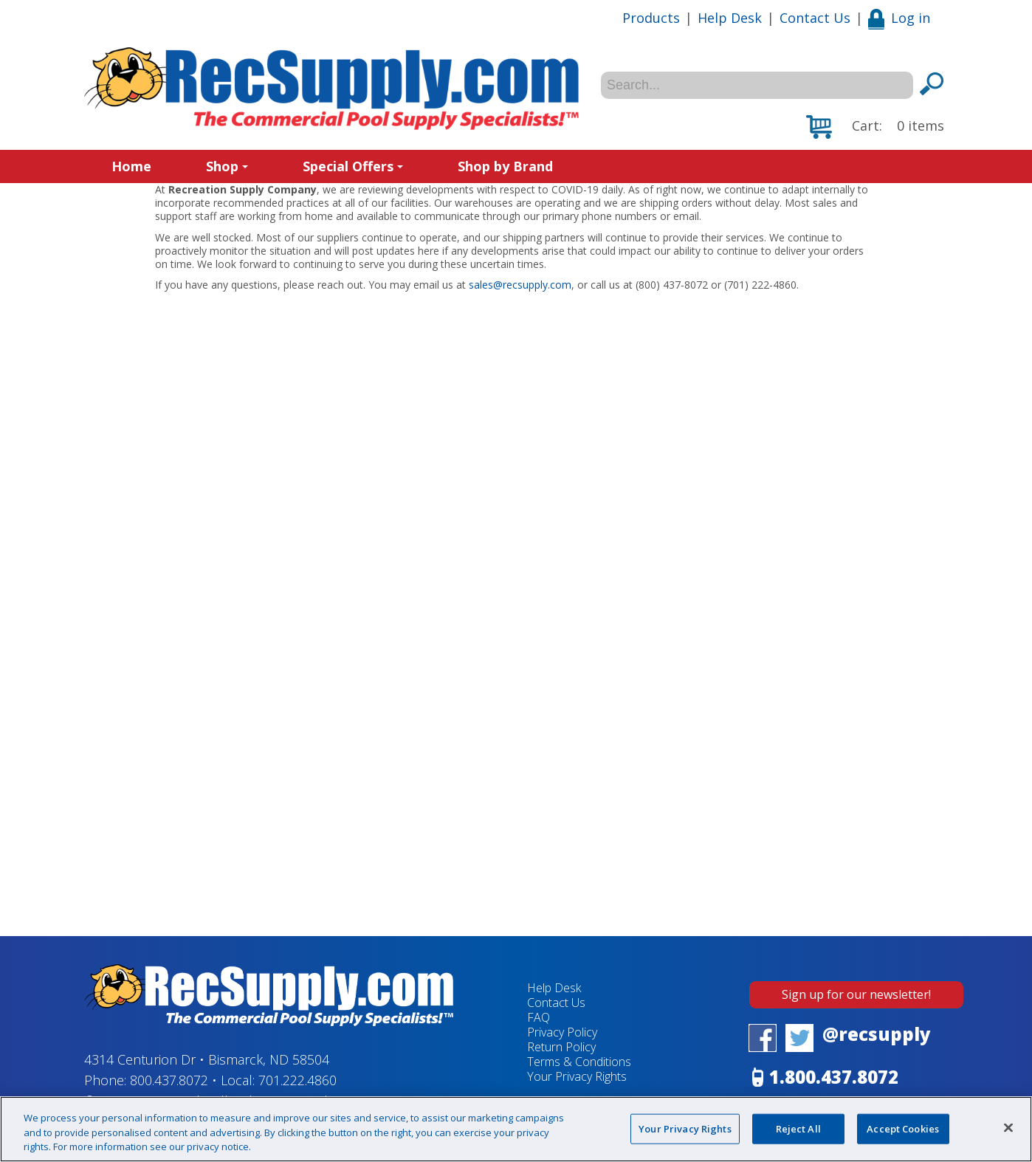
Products (651, 18)
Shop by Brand (505, 166)
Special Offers (353, 166)
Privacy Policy (562, 1032)
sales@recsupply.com (520, 285)
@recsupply (876, 1034)
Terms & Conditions (579, 1061)
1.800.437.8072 (833, 1077)
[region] (516, 1129)
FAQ (538, 1017)
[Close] (1008, 1127)
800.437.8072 (169, 1080)
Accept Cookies (903, 1128)
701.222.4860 (297, 1080)
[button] (875, 126)
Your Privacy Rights (577, 1076)
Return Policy (561, 1047)
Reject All (798, 1128)
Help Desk (730, 18)
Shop (227, 166)
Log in (899, 18)
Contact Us (815, 18)
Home (131, 166)
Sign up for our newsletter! (856, 994)
